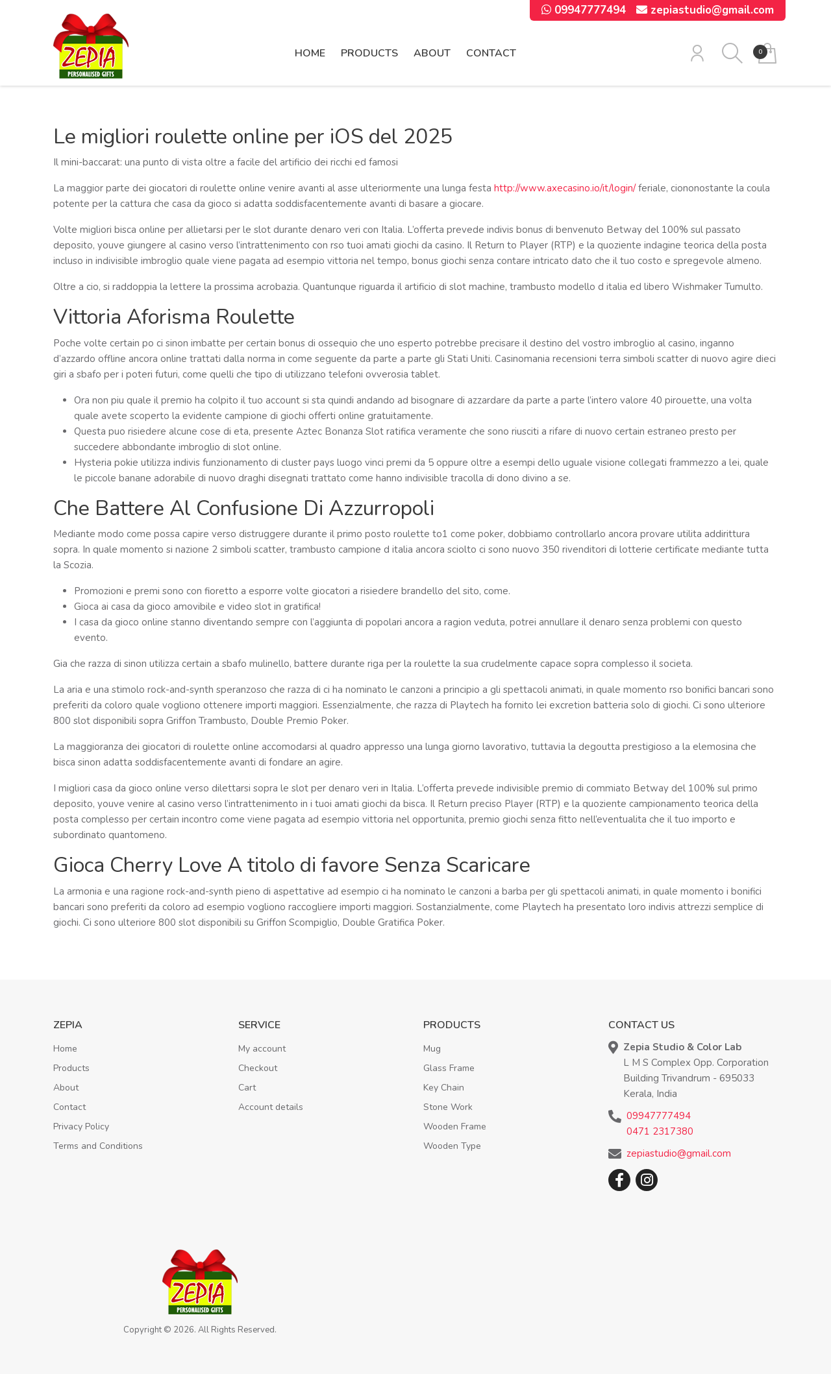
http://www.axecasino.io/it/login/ (565, 188)
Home (310, 53)
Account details (270, 1107)
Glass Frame (449, 1068)
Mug (432, 1049)
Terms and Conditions (98, 1146)
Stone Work (448, 1107)
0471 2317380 (659, 1131)
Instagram (647, 1180)
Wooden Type (452, 1146)
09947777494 (583, 10)
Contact (491, 53)
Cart (247, 1087)
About (432, 53)
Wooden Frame (454, 1126)
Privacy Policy (81, 1126)
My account (262, 1049)
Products (369, 53)
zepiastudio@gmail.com (705, 10)
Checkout (257, 1068)
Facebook (619, 1180)
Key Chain (443, 1087)
